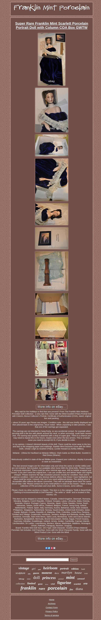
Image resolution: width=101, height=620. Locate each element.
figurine (64, 582)
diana (79, 589)
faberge (21, 579)
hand (83, 569)
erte (85, 583)
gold (39, 569)
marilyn (66, 572)
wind (53, 584)
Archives (51, 603)
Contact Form (52, 607)
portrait (64, 568)
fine (71, 589)
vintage (24, 568)
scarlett (77, 584)
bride (86, 573)
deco (57, 573)
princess (49, 577)
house (78, 572)
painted (61, 579)
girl (33, 568)
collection (20, 583)
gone (40, 584)
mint (70, 577)
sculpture (20, 573)
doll (36, 577)
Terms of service (51, 615)
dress (46, 584)
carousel (81, 579)
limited (31, 583)
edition (75, 568)
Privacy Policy (52, 611)
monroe (47, 572)
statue (29, 579)
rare (42, 589)
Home (51, 599)
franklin (28, 588)
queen (36, 573)
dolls (29, 574)
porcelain (57, 588)
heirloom (50, 568)
